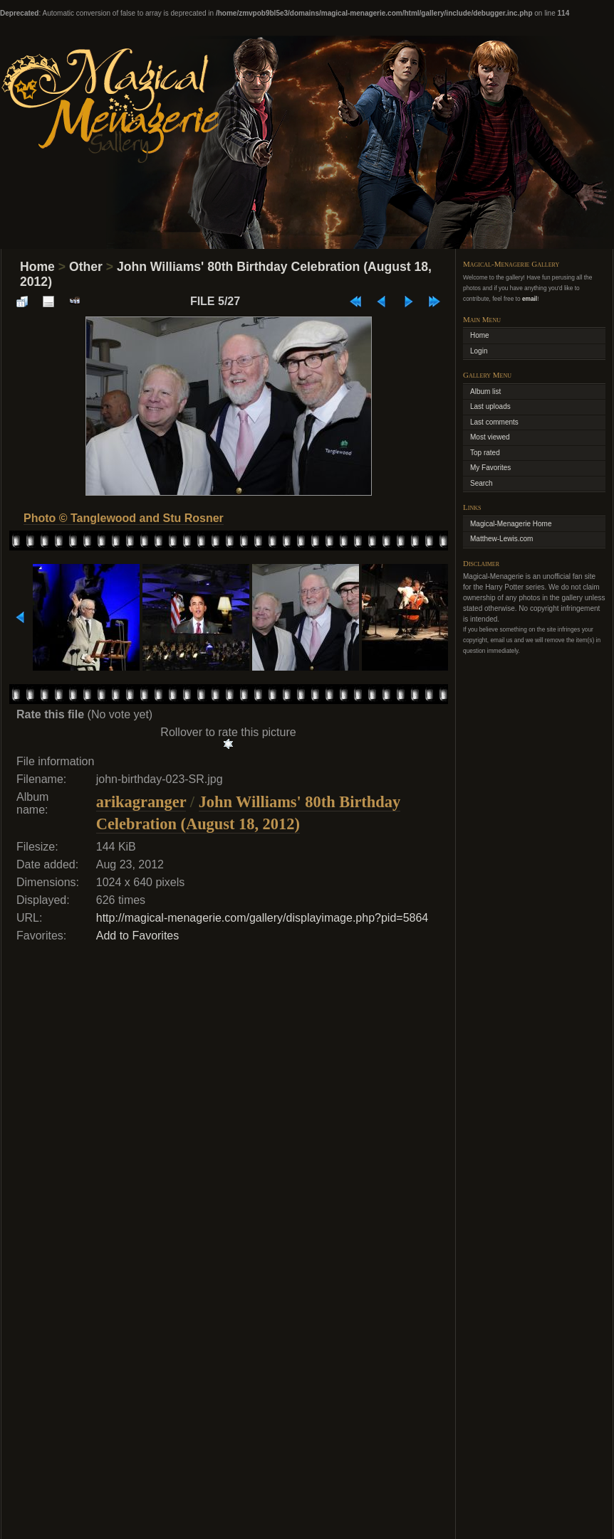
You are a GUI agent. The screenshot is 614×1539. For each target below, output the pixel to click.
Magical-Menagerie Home (511, 524)
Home (37, 267)
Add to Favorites (137, 936)
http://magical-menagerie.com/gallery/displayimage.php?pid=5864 (262, 918)
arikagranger (141, 802)
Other (86, 267)
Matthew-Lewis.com (501, 539)
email (529, 298)
